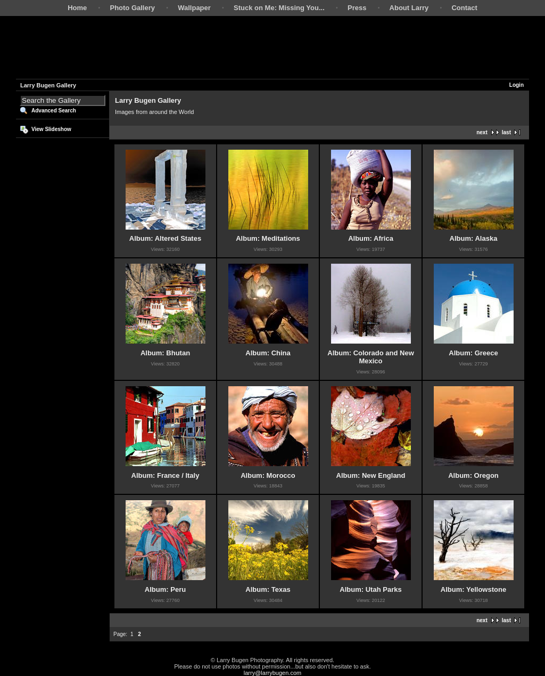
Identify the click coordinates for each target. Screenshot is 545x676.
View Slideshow (51, 129)
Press (357, 8)
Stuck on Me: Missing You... (279, 8)
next (482, 132)
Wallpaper (194, 8)
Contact (464, 8)
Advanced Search (53, 110)
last (506, 132)
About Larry (409, 8)
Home (77, 8)
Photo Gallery (132, 8)
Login (516, 85)
